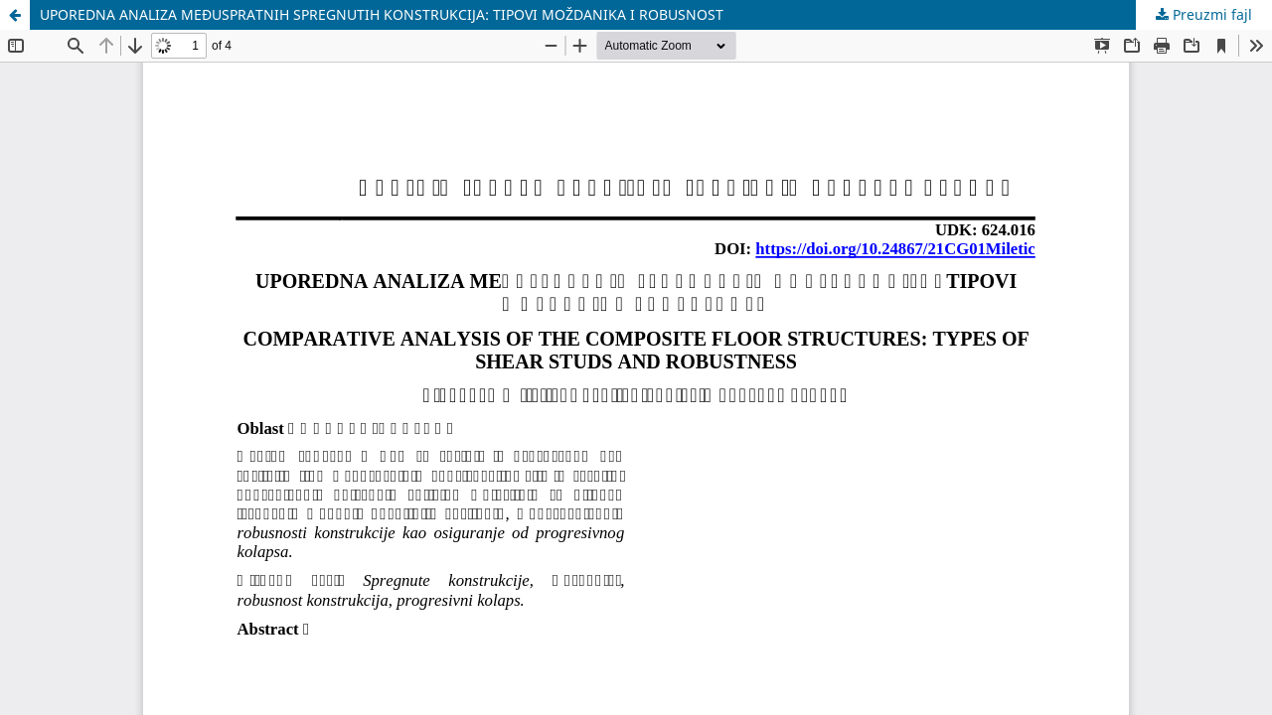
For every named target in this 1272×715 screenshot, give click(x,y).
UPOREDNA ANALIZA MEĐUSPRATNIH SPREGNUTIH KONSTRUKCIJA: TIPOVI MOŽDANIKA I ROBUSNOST (381, 14)
